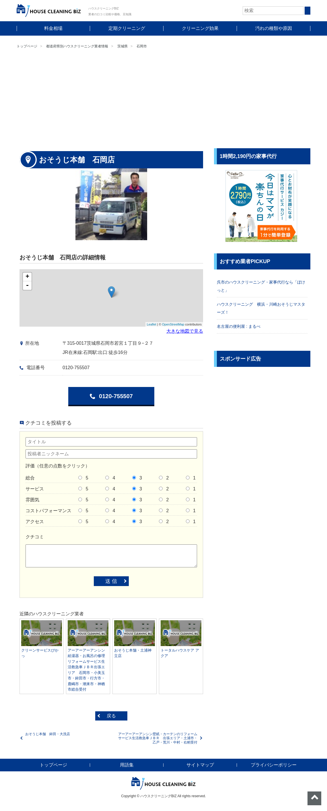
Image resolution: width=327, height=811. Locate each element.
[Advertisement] (163, 99)
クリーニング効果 (200, 28)
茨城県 (122, 46)
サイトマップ (200, 764)
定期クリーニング (126, 28)
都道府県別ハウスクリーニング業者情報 (77, 46)
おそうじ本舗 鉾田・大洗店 (47, 734)
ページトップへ (314, 798)
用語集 (127, 764)
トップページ (27, 46)
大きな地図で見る (184, 331)
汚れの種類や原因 (273, 28)
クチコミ (35, 536)
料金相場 (53, 28)
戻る (111, 715)
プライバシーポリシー (274, 764)
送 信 (111, 581)
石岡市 (142, 46)
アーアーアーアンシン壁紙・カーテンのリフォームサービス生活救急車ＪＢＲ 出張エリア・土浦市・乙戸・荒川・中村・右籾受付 (157, 738)
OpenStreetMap (173, 324)
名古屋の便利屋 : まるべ (238, 326)
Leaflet (151, 324)
